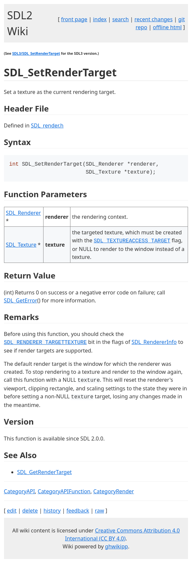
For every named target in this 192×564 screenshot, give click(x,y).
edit (12, 512)
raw (99, 512)
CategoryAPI (19, 492)
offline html (167, 27)
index (100, 19)
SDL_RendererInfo (154, 343)
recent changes (154, 19)
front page (74, 19)
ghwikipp (116, 547)
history (52, 512)
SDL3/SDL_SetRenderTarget (36, 53)
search (120, 19)
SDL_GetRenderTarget (44, 473)
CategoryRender (113, 492)
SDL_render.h (47, 125)
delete (30, 512)
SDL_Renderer (23, 214)
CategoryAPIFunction (64, 492)
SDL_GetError (20, 301)
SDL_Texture (21, 246)
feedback (77, 512)
